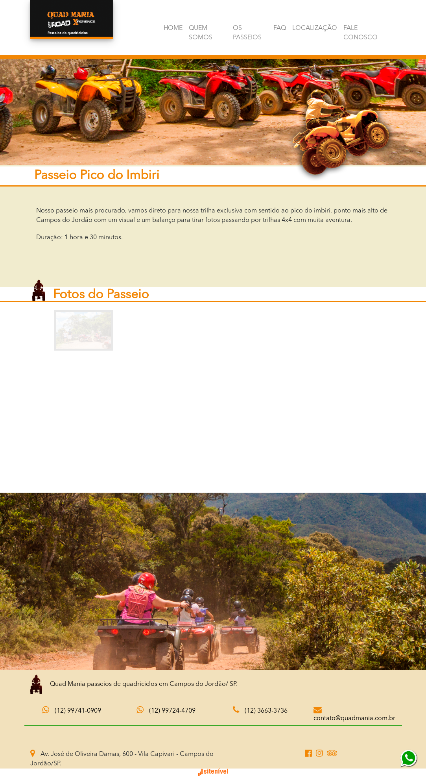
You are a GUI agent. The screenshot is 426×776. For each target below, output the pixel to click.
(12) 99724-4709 (352, 7)
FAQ (279, 28)
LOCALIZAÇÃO (314, 28)
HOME (172, 28)
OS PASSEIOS (247, 33)
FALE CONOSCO (360, 33)
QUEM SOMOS (200, 33)
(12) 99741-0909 (277, 7)
